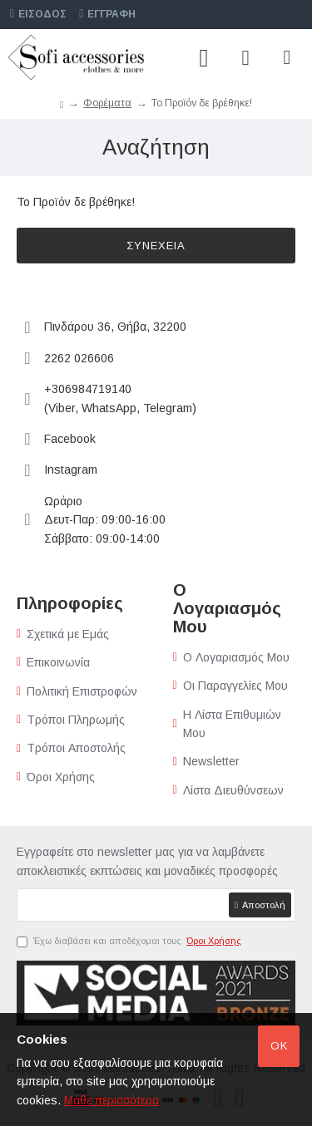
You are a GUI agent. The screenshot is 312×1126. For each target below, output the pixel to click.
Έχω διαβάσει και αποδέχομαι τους (130, 941)
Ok (279, 1046)
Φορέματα (107, 103)
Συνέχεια (156, 245)
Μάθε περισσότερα (111, 1100)
